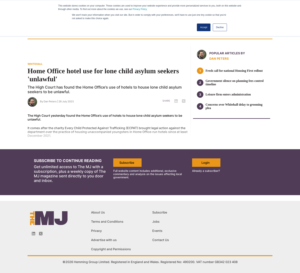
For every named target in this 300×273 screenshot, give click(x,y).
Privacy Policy (140, 9)
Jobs (156, 221)
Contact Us (160, 240)
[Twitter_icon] (40, 233)
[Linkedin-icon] (33, 233)
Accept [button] (203, 27)
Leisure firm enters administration (228, 94)
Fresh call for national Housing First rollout (234, 70)
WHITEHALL (35, 63)
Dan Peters (219, 58)
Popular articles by (227, 53)
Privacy (96, 231)
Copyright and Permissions (111, 249)
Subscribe (126, 163)
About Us (98, 212)
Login (205, 163)
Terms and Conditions (107, 221)
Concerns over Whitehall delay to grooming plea (233, 106)
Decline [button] (220, 27)
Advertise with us (104, 240)
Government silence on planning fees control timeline (234, 82)
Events (157, 231)
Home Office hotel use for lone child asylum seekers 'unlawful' (103, 75)
